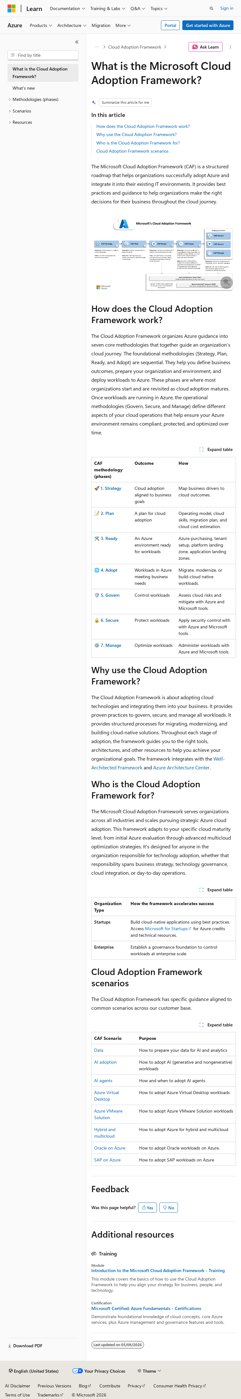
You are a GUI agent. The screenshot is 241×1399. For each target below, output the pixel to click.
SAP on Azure (107, 1160)
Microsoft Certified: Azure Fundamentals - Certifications (146, 1308)
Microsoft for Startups (166, 928)
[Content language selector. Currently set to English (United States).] (33, 1371)
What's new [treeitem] (24, 88)
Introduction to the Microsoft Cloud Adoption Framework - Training (158, 1270)
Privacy (135, 1386)
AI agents (103, 1080)
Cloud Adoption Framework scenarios (132, 151)
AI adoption (105, 1062)
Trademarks (48, 1395)
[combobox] (43, 55)
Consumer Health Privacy (177, 1386)
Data (98, 1050)
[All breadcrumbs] (96, 47)
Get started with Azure (208, 25)
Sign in (226, 8)
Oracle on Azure (109, 1148)
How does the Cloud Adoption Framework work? (143, 126)
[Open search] (211, 8)
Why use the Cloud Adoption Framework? (136, 134)
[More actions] (230, 47)
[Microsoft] (12, 8)
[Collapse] (76, 42)
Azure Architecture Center (181, 767)
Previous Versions (54, 1386)
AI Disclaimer (17, 1386)
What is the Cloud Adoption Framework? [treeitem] (40, 73)
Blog (83, 1386)
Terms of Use (17, 1395)
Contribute (109, 1386)
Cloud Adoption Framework (134, 47)
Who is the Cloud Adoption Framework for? (138, 143)
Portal (170, 25)
